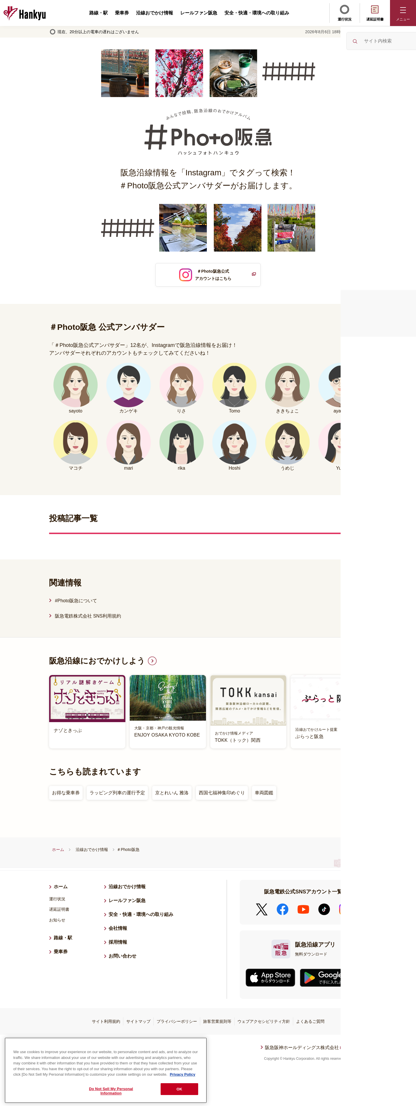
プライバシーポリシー (177, 1023)
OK (179, 1087)
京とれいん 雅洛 (172, 794)
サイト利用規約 (106, 1023)
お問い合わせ (122, 958)
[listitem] (208, 713)
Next (371, 713)
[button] (403, 13)
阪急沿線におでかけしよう (98, 662)
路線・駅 (98, 12)
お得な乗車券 (66, 794)
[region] (106, 1068)
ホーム (58, 851)
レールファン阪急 (198, 12)
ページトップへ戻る (360, 1053)
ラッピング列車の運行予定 (117, 794)
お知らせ (57, 922)
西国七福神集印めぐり (222, 794)
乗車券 (122, 12)
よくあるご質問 (310, 1023)
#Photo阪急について (76, 602)
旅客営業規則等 (217, 1023)
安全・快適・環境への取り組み (256, 12)
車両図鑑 (264, 794)
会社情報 (118, 930)
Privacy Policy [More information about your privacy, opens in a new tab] (182, 1072)
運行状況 (345, 12)
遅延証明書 (375, 12)
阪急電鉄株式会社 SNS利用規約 (88, 618)
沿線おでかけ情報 (154, 12)
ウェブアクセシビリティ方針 (263, 1023)
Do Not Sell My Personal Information (111, 1089)
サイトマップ (138, 1023)
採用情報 (120, 943)
